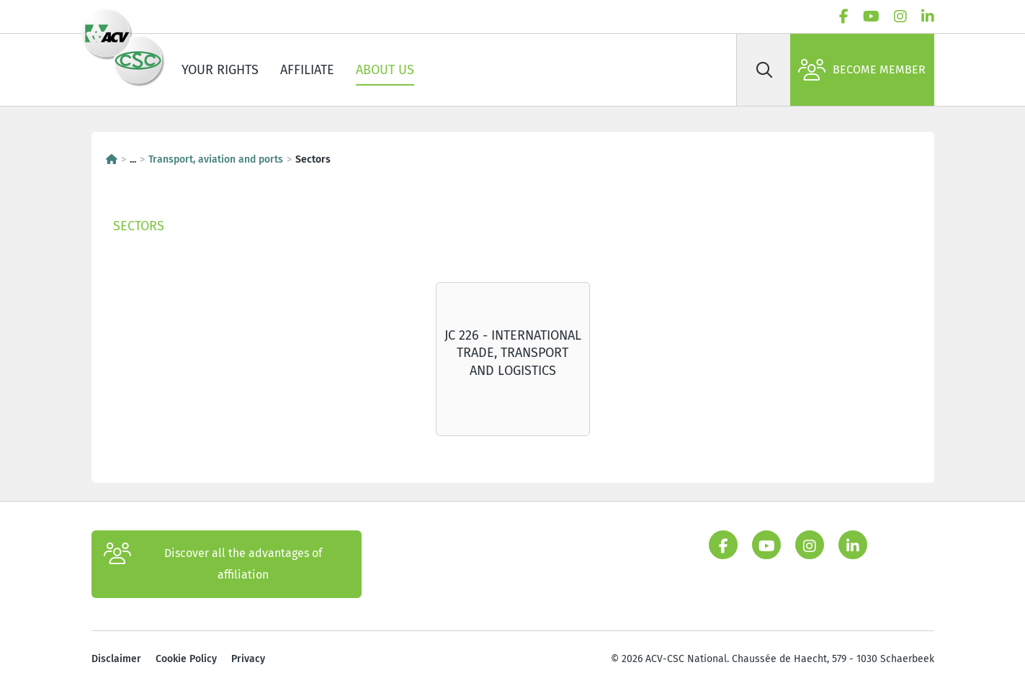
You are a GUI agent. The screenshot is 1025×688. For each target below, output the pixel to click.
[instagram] (900, 16)
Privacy (248, 659)
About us (385, 70)
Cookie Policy (186, 659)
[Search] (765, 70)
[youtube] (871, 16)
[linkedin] (927, 16)
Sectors (138, 226)
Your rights (220, 70)
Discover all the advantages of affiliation (213, 564)
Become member (862, 70)
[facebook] (844, 16)
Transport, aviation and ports (215, 159)
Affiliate (307, 70)
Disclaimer (116, 659)
